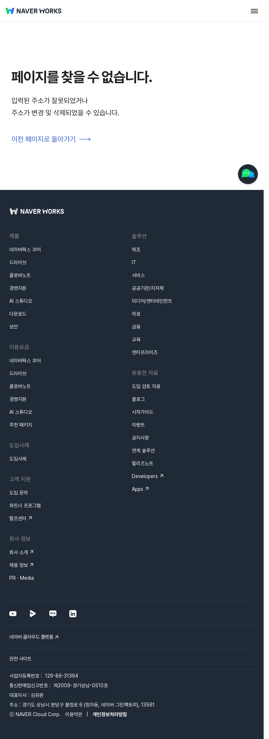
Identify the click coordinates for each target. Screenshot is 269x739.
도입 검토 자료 (146, 386)
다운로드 (17, 314)
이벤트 (138, 425)
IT (134, 262)
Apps (137, 489)
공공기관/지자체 (148, 288)
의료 (136, 314)
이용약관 (73, 714)
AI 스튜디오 (20, 301)
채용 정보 (18, 565)
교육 (136, 339)
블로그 (138, 399)
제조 (136, 249)
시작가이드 (142, 412)
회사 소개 (18, 552)
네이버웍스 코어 (25, 249)
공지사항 (140, 438)
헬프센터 (17, 518)
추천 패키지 (20, 425)
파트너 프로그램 (25, 505)
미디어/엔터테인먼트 (152, 301)
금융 (136, 327)
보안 (13, 327)
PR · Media (21, 578)
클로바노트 (20, 275)
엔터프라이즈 (145, 352)
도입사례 (17, 459)
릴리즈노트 (142, 463)
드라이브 (17, 262)
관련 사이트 (20, 659)
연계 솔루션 (143, 450)
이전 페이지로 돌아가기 (43, 139)
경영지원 (17, 288)
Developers (145, 476)
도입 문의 (18, 493)
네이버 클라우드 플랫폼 (31, 637)
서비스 (138, 275)
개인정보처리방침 (110, 714)
